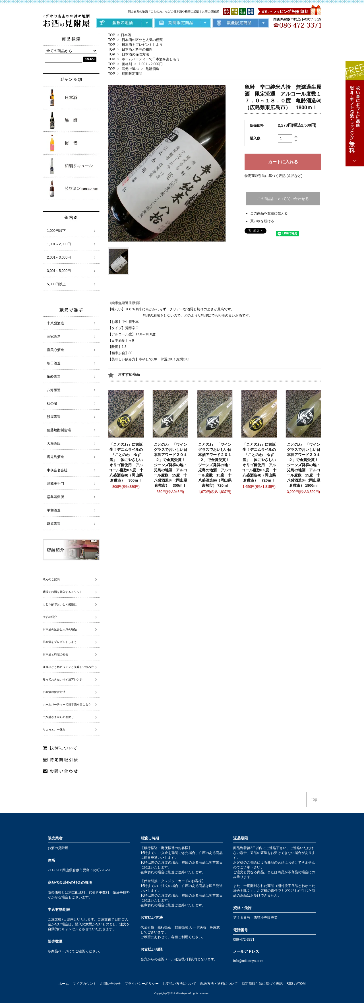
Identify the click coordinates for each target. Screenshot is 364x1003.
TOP (111, 35)
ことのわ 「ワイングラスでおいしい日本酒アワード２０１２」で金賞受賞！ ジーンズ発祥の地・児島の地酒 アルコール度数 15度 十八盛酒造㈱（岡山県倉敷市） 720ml (215, 465)
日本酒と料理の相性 (137, 49)
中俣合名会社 (57, 470)
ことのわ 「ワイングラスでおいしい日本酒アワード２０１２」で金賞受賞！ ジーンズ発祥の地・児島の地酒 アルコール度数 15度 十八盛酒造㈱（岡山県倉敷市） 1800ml (304, 465)
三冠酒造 (54, 337)
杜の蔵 (52, 403)
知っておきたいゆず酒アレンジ (62, 679)
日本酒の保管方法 (135, 54)
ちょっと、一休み (54, 729)
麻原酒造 (54, 524)
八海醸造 (54, 390)
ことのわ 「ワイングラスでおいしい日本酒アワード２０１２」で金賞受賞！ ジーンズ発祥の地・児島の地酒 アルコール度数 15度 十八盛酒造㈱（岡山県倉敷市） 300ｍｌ (171, 465)
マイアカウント (84, 984)
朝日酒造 (54, 363)
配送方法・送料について (219, 984)
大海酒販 (54, 443)
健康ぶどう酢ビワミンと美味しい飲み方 (68, 666)
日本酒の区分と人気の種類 (142, 40)
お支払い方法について (179, 984)
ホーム (64, 984)
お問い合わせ (110, 984)
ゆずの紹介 (50, 616)
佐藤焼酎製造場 (59, 430)
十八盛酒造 (55, 323)
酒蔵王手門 (55, 484)
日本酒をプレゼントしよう (142, 45)
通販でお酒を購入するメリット (62, 591)
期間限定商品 (132, 74)
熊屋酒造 (54, 417)
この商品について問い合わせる (283, 199)
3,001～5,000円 (59, 271)
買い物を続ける (262, 221)
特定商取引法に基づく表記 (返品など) (273, 176)
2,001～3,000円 (59, 257)
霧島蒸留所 (55, 497)
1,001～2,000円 (151, 64)
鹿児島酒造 (55, 457)
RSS (289, 984)
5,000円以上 (56, 284)
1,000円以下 (56, 231)
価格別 (127, 64)
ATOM (301, 984)
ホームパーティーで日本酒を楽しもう (151, 59)
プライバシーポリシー (142, 984)
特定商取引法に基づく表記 (262, 984)
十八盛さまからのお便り (58, 717)
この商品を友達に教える (269, 213)
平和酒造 (54, 510)
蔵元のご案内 (51, 579)
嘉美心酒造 (55, 350)
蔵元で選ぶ (130, 69)
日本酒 (126, 35)
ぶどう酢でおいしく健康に (60, 604)
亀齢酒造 (152, 69)
